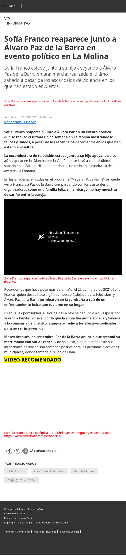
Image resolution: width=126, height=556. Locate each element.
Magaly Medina (84, 471)
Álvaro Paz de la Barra (49, 471)
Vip (7, 18)
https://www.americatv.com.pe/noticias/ (32, 436)
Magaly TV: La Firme (21, 480)
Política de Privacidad (44, 531)
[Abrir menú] (13, 6)
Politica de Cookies (69, 531)
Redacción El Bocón (20, 122)
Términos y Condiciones (17, 531)
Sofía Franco (16, 471)
